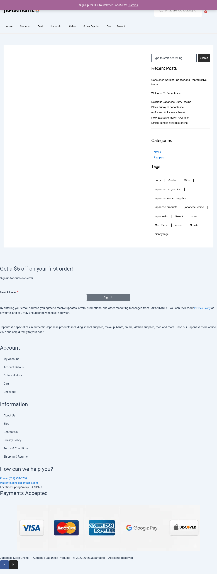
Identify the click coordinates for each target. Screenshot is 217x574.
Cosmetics (25, 26)
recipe (159, 234)
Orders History (13, 374)
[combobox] (173, 58)
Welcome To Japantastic (166, 93)
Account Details (14, 366)
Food (40, 26)
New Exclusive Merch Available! (171, 117)
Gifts (188, 180)
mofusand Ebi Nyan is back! (169, 112)
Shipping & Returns (16, 456)
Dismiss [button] (133, 5)
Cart (6, 383)
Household (55, 26)
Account (121, 26)
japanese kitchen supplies (171, 198)
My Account (11, 358)
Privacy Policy (203, 307)
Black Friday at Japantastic (168, 107)
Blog (6, 423)
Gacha (173, 180)
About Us (9, 414)
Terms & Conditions (16, 447)
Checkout (10, 391)
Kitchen (72, 26)
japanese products (166, 207)
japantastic (189, 216)
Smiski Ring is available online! (171, 122)
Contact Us (11, 431)
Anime (9, 26)
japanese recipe (165, 216)
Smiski (174, 234)
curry (158, 180)
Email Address (8, 291)
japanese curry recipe (168, 189)
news (174, 225)
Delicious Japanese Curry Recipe (172, 101)
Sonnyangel (193, 234)
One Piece (191, 225)
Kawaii (159, 225)
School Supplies (91, 26)
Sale (109, 26)
